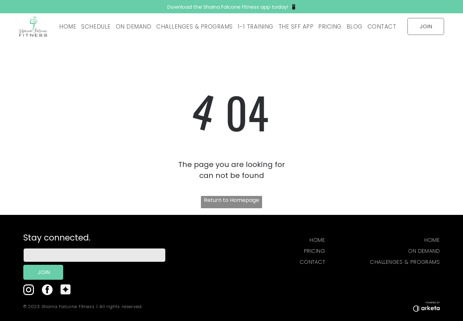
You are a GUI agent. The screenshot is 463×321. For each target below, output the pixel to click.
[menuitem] (67, 27)
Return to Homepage (231, 200)
